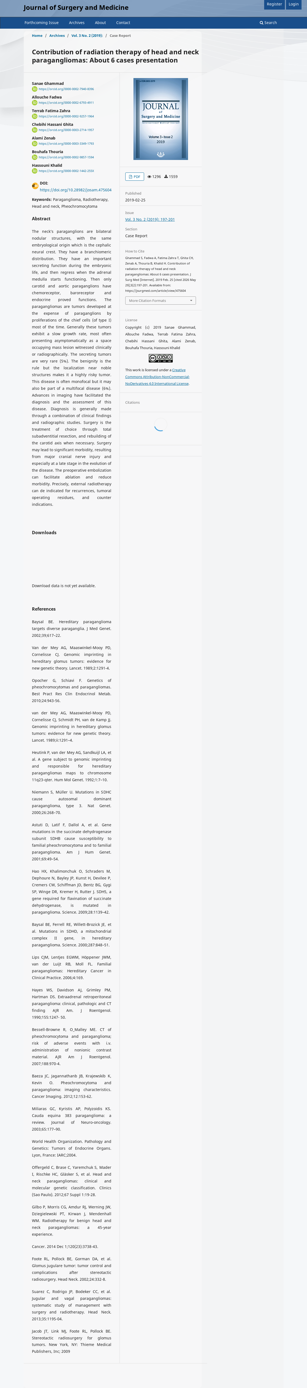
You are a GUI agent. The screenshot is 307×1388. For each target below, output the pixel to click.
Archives (77, 22)
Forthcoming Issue (42, 22)
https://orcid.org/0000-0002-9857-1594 (66, 157)
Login (294, 4)
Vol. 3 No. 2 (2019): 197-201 (150, 219)
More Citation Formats (147, 300)
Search (268, 22)
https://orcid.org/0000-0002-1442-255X (66, 171)
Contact (123, 22)
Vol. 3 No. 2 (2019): (87, 35)
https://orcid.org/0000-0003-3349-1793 (66, 143)
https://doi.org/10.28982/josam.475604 (76, 189)
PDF (136, 176)
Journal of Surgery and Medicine (76, 7)
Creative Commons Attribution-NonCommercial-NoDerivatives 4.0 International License (157, 376)
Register (274, 4)
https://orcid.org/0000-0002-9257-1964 (66, 116)
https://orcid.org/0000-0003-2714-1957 (66, 130)
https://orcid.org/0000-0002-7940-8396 (66, 89)
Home (37, 35)
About (100, 22)
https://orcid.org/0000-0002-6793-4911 (66, 103)
